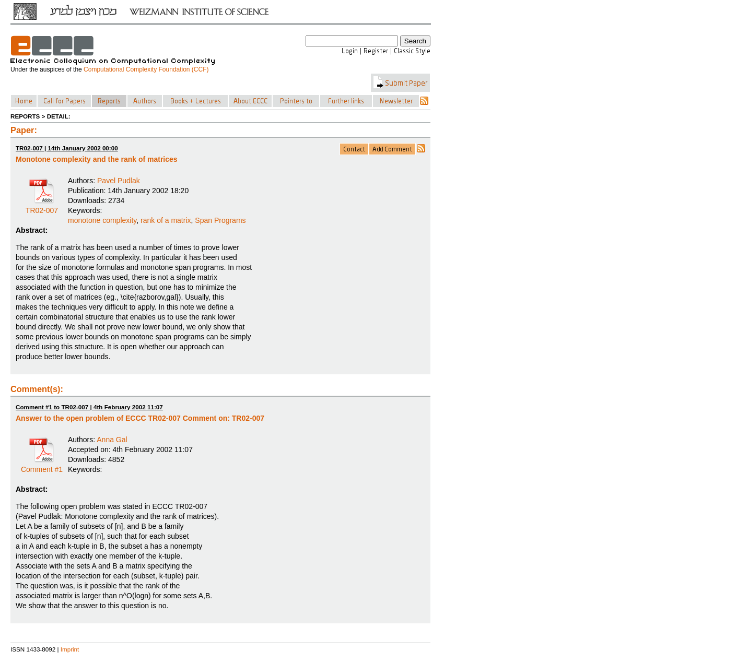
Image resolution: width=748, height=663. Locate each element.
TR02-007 (42, 206)
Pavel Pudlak (118, 180)
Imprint (70, 649)
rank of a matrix (166, 220)
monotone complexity (102, 220)
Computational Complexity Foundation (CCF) (146, 69)
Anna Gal (112, 439)
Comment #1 (42, 465)
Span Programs (220, 220)
